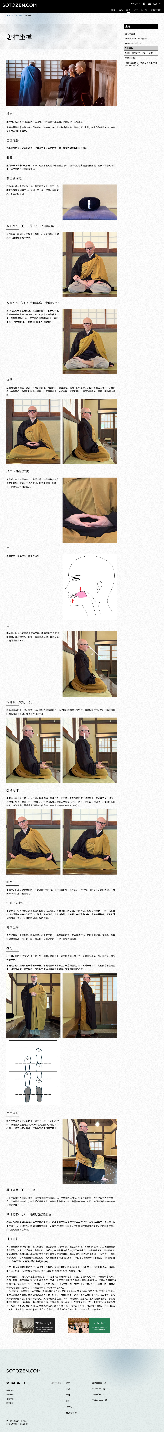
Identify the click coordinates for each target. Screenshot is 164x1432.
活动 (121, 9)
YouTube (96, 1394)
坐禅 (128, 9)
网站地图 (10, 1390)
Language (135, 3)
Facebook (96, 1388)
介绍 (113, 9)
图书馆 (144, 9)
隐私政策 (10, 1403)
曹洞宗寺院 (156, 9)
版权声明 (10, 1394)
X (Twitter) (97, 1400)
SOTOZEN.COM (11, 15)
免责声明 (10, 1399)
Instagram (97, 1382)
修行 (136, 9)
